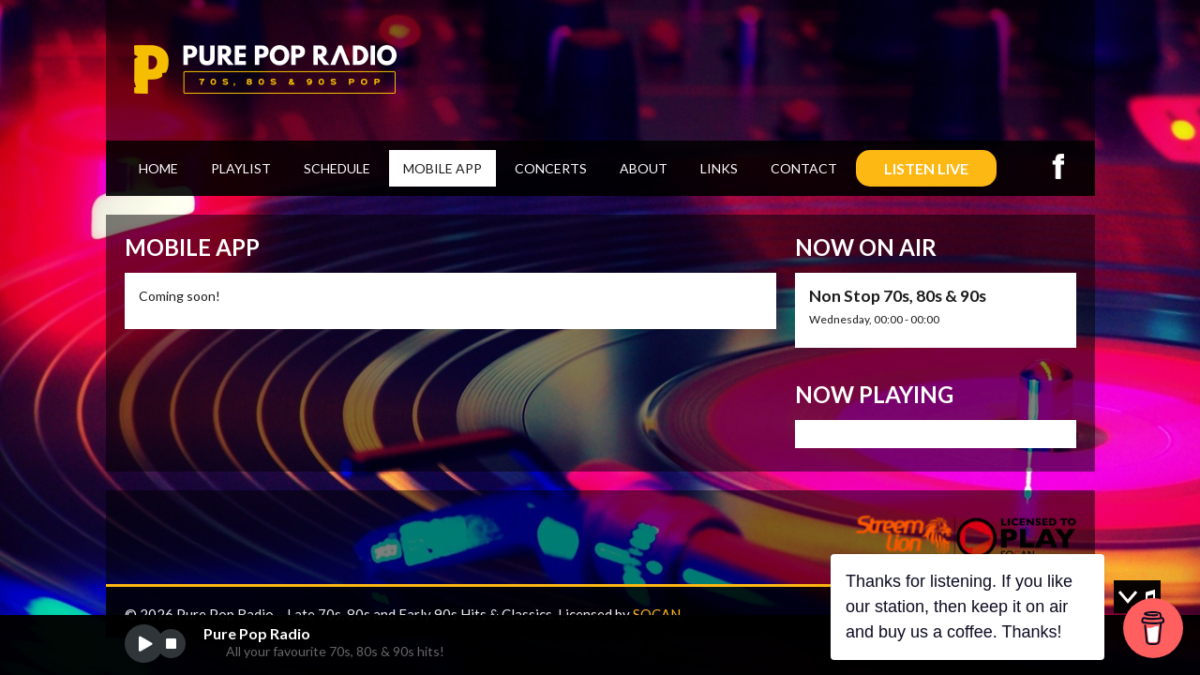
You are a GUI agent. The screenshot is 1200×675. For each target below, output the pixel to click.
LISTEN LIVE (926, 168)
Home (158, 168)
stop (171, 643)
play (144, 643)
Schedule (337, 168)
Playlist (241, 168)
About (644, 168)
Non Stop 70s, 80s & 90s (897, 296)
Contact (804, 168)
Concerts (551, 168)
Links (719, 168)
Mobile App (442, 168)
